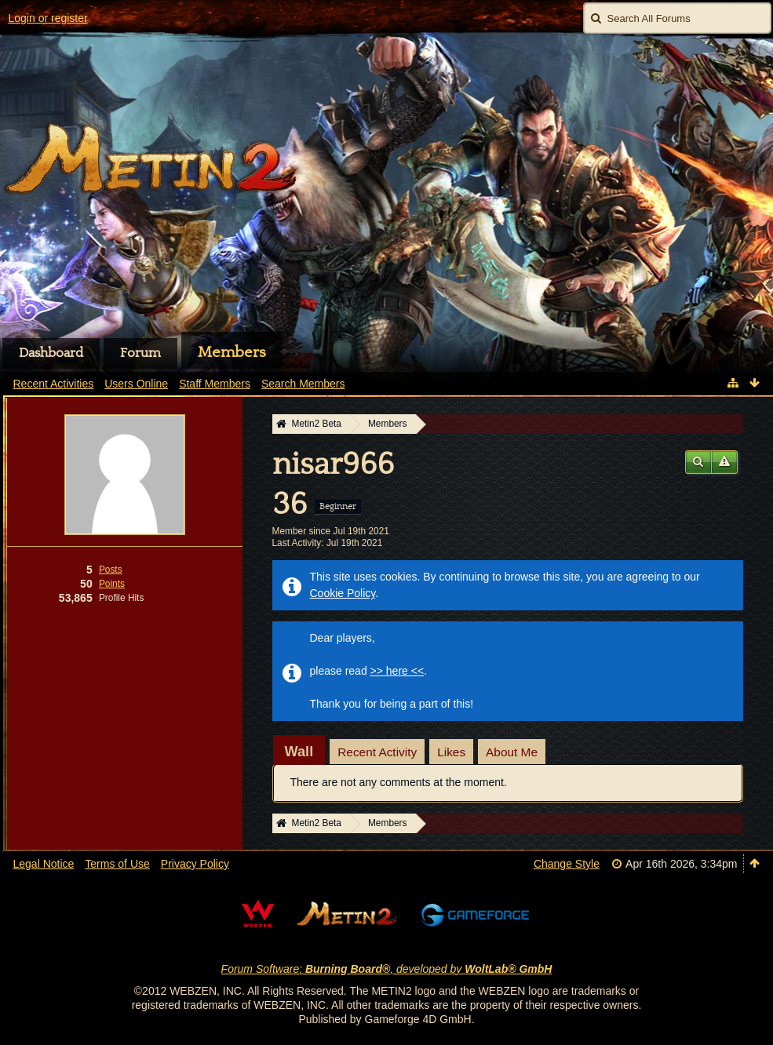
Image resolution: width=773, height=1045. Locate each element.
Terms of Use (117, 863)
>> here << (397, 671)
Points (112, 583)
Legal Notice (44, 863)
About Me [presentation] (512, 752)
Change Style (567, 863)
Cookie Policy (343, 593)
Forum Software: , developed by (386, 969)
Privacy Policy (195, 863)
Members (232, 352)
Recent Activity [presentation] (377, 752)
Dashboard (51, 353)
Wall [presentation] (299, 751)
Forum (140, 353)
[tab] (299, 752)
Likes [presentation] (451, 752)
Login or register (48, 18)
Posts (110, 569)
